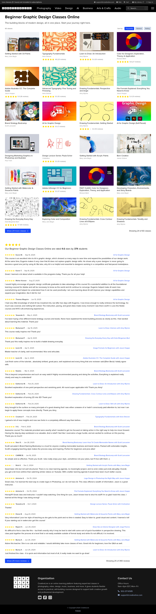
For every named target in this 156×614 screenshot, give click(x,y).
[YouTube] (40, 597)
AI (78, 8)
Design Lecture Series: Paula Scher (57, 155)
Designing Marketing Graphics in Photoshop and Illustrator (19, 156)
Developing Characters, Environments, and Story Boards (133, 189)
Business (88, 8)
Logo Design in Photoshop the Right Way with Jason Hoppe (107, 478)
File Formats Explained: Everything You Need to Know (133, 89)
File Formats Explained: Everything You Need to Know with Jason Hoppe (102, 491)
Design (69, 8)
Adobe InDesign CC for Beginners (56, 188)
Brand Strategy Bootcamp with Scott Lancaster (112, 315)
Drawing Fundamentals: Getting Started (96, 123)
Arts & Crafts (104, 8)
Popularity (129, 28)
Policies (78, 611)
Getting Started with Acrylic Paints (94, 155)
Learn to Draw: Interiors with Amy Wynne (114, 328)
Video (58, 8)
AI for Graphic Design (51, 123)
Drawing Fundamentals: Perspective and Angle (95, 89)
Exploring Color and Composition (56, 219)
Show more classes (18, 230)
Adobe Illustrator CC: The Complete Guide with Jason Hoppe (106, 358)
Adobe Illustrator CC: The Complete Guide (20, 89)
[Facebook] (45, 597)
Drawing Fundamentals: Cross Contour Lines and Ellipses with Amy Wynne (101, 394)
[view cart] (127, 2)
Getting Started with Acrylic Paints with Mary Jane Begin (108, 465)
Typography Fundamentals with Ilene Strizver (112, 417)
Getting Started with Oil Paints (17, 53)
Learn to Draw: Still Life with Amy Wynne (114, 404)
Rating (147, 28)
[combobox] (137, 8)
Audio (118, 8)
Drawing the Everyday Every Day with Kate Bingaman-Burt (107, 338)
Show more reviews (18, 560)
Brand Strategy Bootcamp (16, 123)
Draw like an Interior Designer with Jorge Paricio (111, 527)
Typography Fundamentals (53, 53)
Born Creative (122, 155)
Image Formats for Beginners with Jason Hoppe (111, 348)
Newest (139, 28)
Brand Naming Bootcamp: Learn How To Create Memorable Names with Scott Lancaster (96, 442)
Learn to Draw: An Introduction (93, 53)
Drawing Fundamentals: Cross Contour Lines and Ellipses (96, 220)
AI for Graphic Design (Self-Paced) (131, 123)
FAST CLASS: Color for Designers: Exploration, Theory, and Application (95, 189)
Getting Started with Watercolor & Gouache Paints (19, 189)
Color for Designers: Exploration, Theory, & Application (130, 54)
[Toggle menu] (152, 8)
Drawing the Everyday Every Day (19, 219)
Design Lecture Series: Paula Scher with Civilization (110, 504)
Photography (44, 8)
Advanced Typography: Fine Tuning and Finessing (59, 89)
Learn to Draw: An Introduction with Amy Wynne (111, 384)
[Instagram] (50, 597)
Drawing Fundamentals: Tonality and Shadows (132, 220)
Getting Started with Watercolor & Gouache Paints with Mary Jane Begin (102, 514)
